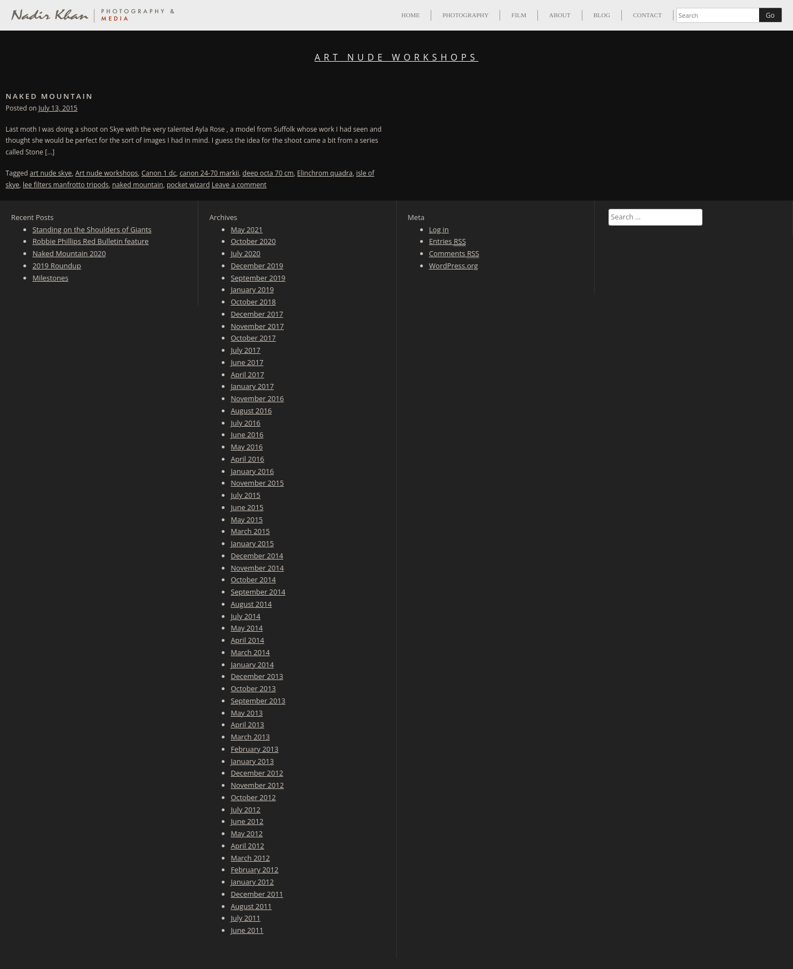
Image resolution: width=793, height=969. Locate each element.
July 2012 (246, 810)
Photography (465, 15)
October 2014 (253, 580)
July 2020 (246, 253)
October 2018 (253, 302)
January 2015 (252, 543)
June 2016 (247, 434)
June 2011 (247, 930)
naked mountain (137, 184)
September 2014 (258, 592)
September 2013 (258, 701)
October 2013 (253, 688)
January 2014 (252, 665)
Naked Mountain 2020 (69, 253)
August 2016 (251, 411)
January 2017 (252, 386)
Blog (601, 15)
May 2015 (247, 520)
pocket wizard (188, 184)
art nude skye (51, 173)
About (560, 15)
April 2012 (247, 846)
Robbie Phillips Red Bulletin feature (90, 241)
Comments (454, 253)
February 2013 (254, 749)
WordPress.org (453, 266)
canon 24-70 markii (209, 173)
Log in (439, 229)
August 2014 (251, 604)
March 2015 (250, 531)
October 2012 (253, 797)
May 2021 (247, 229)
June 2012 (247, 821)
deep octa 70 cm (267, 173)
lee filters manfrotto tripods (66, 184)
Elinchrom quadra (325, 173)
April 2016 (247, 459)
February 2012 (254, 870)
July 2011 (246, 918)
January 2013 (252, 761)
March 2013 (250, 737)
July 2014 (246, 616)
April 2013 (247, 725)
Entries (447, 241)
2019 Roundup (56, 266)
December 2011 (257, 894)
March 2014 (250, 652)
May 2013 (247, 713)
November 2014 (257, 568)
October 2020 (253, 241)
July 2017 (246, 350)
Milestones (50, 278)
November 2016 (257, 398)
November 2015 (257, 483)
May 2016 (247, 447)
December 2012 (257, 773)
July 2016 (246, 423)
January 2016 (252, 471)
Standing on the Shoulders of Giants (91, 229)
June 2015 (247, 507)
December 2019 (257, 266)
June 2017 (247, 362)
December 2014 (257, 556)
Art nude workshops (106, 173)
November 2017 (257, 326)
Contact (647, 15)
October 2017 (253, 338)
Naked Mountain (49, 96)
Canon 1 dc (159, 173)
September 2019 (258, 278)
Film (518, 15)
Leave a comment (239, 184)
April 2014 (247, 640)
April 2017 (247, 374)
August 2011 (251, 906)
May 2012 (247, 833)
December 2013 (257, 676)
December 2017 (257, 314)
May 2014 (247, 628)
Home (410, 15)
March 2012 (250, 858)
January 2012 (252, 882)
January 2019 (252, 289)
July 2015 (246, 495)
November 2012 (257, 785)
